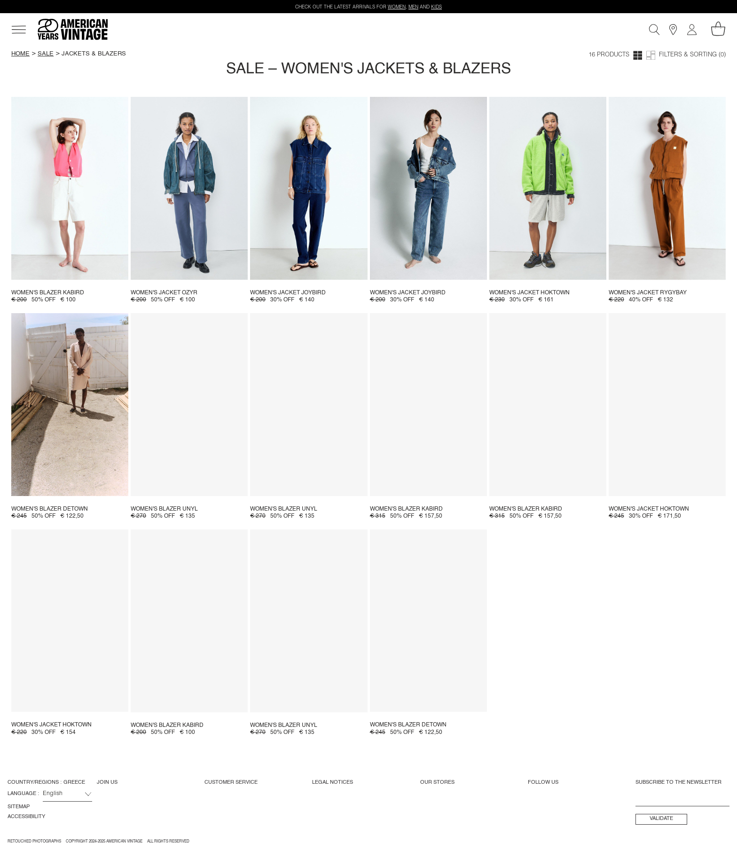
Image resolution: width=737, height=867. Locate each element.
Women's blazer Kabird (47, 293)
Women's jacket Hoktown (529, 293)
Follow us (543, 782)
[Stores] (673, 29)
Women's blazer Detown (49, 509)
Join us (107, 782)
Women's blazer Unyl (164, 509)
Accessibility (26, 816)
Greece (74, 782)
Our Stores (437, 782)
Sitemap (19, 806)
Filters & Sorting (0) (692, 55)
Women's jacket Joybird (288, 293)
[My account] (692, 29)
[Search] (654, 29)
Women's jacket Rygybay (648, 293)
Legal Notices (332, 782)
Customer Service (231, 782)
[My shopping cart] (718, 28)
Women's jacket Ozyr (164, 293)
